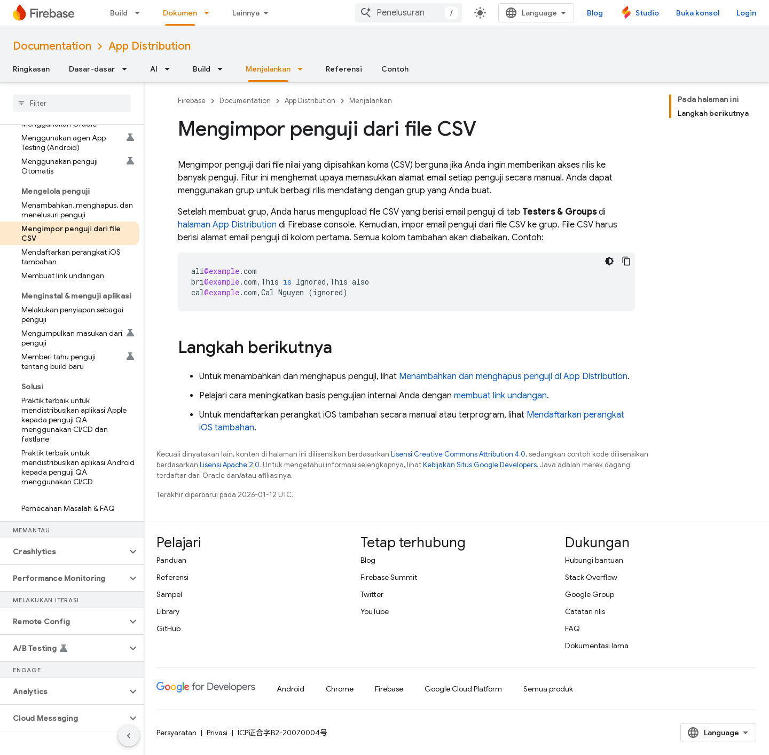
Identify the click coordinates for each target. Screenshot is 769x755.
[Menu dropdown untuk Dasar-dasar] (127, 69)
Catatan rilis (585, 611)
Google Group (589, 594)
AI (154, 69)
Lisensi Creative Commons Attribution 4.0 (458, 454)
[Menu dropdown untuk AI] (170, 69)
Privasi (217, 732)
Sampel (169, 594)
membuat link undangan (500, 395)
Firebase (192, 100)
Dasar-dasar (92, 69)
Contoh (395, 69)
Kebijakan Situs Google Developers (480, 464)
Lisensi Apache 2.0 (230, 464)
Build (119, 13)
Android (290, 689)
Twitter (371, 594)
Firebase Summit (388, 577)
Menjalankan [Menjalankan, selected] (268, 69)
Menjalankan (370, 100)
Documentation (52, 46)
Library (167, 611)
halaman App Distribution (227, 224)
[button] (63, 552)
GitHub (168, 628)
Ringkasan (31, 69)
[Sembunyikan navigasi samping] (128, 735)
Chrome (340, 689)
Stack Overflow (591, 577)
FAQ (572, 628)
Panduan (171, 560)
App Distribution (149, 46)
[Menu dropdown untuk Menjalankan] (303, 69)
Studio (647, 13)
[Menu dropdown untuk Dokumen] (210, 13)
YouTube (374, 611)
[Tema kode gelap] (609, 261)
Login (746, 13)
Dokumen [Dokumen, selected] (180, 13)
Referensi (344, 69)
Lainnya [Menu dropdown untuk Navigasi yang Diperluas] (246, 13)
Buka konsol (697, 13)
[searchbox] (72, 103)
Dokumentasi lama (597, 645)
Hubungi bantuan (594, 560)
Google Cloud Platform (463, 689)
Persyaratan (176, 732)
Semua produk (548, 689)
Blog (595, 13)
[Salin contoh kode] (626, 261)
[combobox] (408, 12)
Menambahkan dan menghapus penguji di (513, 376)
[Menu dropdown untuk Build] (140, 13)
